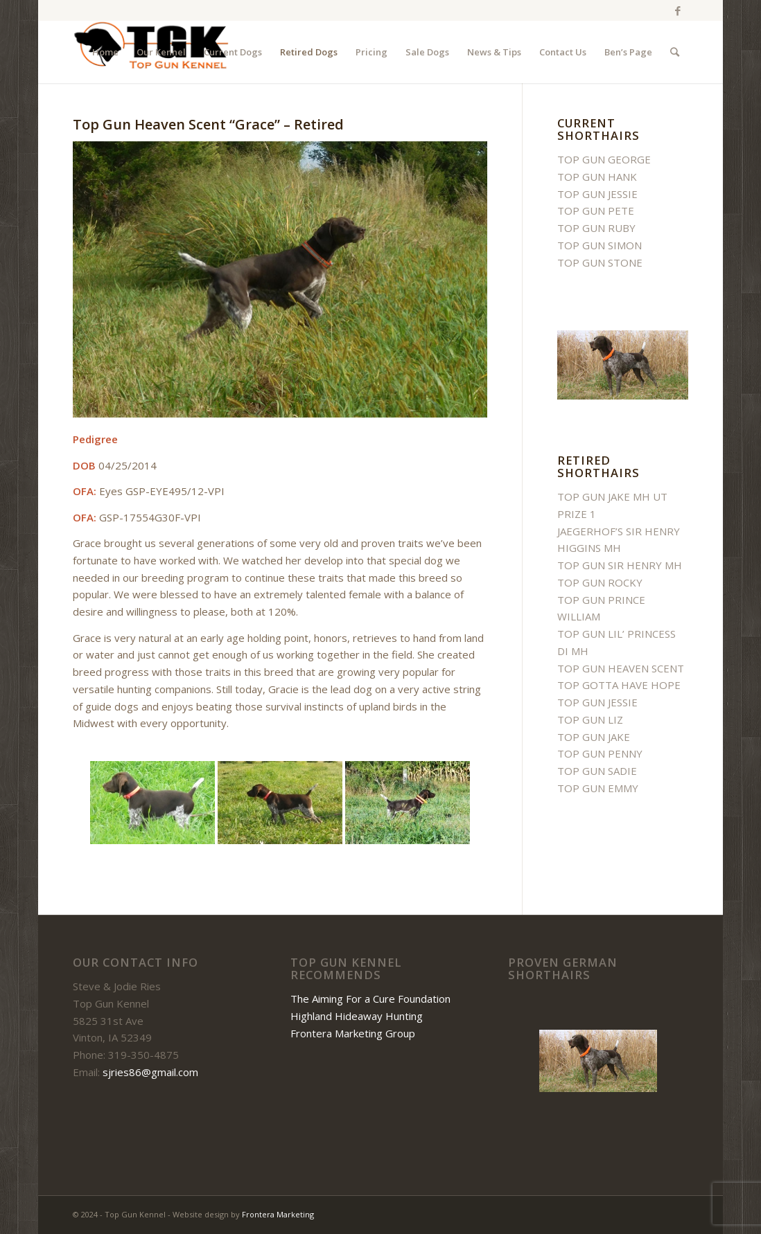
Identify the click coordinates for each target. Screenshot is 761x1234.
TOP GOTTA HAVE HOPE (619, 685)
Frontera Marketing (278, 1214)
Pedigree (95, 439)
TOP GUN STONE (599, 262)
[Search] (674, 52)
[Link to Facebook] (677, 10)
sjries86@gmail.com (150, 1072)
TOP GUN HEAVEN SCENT (620, 668)
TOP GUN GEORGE (604, 159)
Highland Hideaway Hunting (356, 1016)
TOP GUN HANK (597, 177)
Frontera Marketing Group (352, 1033)
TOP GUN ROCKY (599, 582)
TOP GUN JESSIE (597, 194)
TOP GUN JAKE (593, 737)
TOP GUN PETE (595, 210)
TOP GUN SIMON (599, 245)
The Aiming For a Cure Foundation (370, 998)
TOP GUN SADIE (597, 771)
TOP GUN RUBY (596, 228)
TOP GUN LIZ (590, 719)
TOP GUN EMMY (597, 788)
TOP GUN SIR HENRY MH (619, 565)
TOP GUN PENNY (599, 753)
